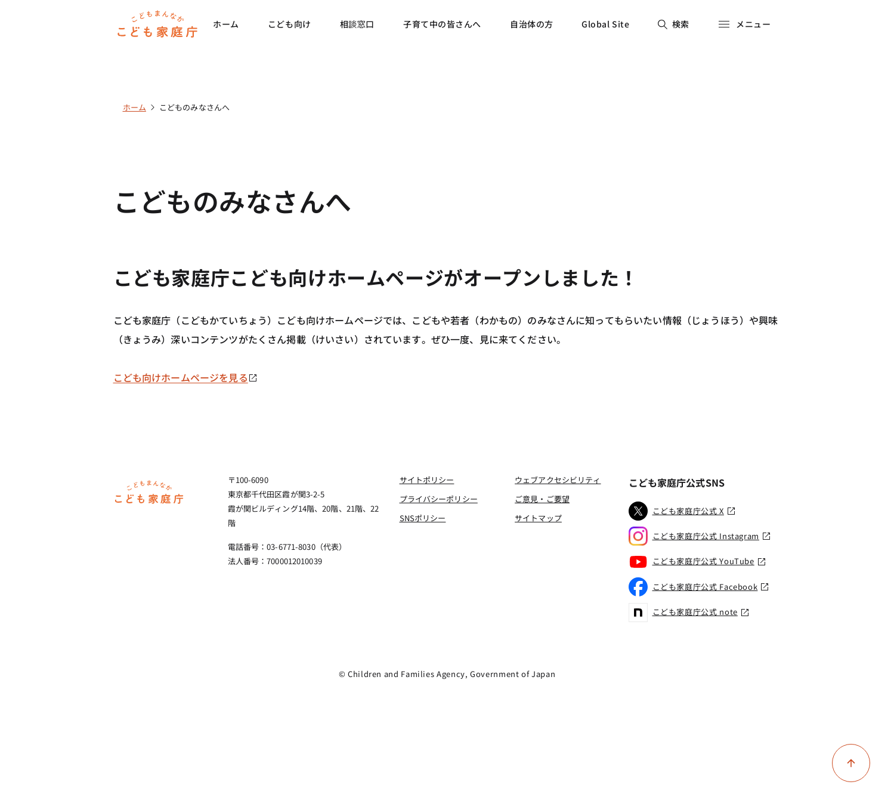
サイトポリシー (427, 479)
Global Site (605, 24)
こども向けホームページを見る (185, 377)
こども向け (289, 24)
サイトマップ (538, 518)
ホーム (226, 24)
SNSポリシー (423, 518)
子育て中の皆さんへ (442, 24)
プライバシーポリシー (439, 498)
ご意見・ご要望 (542, 498)
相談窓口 (357, 24)
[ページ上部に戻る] (851, 763)
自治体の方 (531, 24)
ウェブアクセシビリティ (558, 479)
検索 (673, 24)
